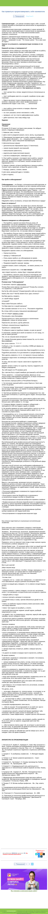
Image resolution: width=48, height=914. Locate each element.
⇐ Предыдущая (19, 16)
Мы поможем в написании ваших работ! (24, 891)
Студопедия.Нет (11, 911)
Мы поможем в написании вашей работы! (15, 854)
